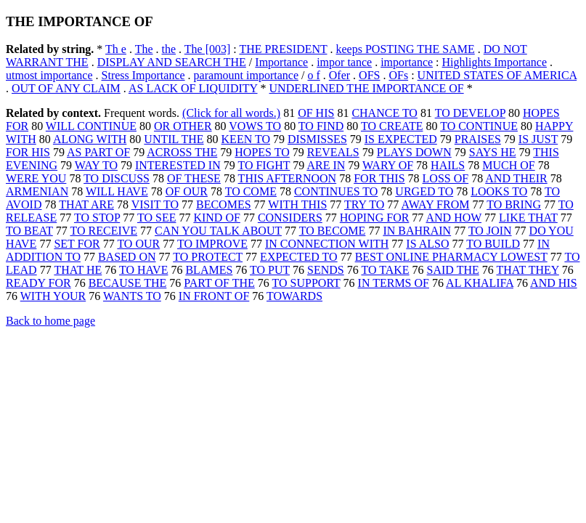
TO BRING (514, 204)
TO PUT (270, 270)
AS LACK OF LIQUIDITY (193, 88)
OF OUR (187, 191)
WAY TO (96, 165)
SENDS (325, 270)
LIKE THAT (528, 217)
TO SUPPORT (306, 283)
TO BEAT (29, 230)
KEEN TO (245, 139)
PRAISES (478, 139)
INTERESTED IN (178, 165)
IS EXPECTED (401, 139)
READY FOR (38, 283)
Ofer (339, 75)
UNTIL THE (173, 139)
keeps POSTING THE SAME (405, 49)
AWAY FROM (435, 204)
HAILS (448, 165)
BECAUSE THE (128, 283)
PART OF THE (219, 283)
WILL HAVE (117, 191)
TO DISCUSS (117, 178)
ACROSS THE (182, 152)
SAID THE (453, 270)
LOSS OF (446, 178)
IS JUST (538, 139)
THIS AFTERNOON (287, 178)
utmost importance (49, 75)
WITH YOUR (53, 296)
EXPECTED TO (299, 257)
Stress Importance (143, 75)
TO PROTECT (208, 257)
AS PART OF (98, 152)
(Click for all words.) (231, 113)
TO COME (251, 191)
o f (313, 75)
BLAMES (208, 270)
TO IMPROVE (212, 244)
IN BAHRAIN (417, 230)
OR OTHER (183, 126)
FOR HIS (28, 152)
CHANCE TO (384, 113)
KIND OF (216, 217)
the (169, 49)
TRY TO (364, 204)
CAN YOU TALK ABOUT (218, 230)
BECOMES (223, 204)
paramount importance (246, 75)
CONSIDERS (290, 217)
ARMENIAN (37, 191)
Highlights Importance (494, 62)
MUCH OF (508, 165)
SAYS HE (492, 152)
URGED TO (424, 191)
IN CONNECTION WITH (326, 244)
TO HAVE (143, 270)
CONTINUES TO (336, 191)
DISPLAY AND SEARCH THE (171, 62)
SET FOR (76, 244)
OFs (398, 75)
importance (407, 62)
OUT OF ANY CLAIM (66, 88)
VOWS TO (255, 126)
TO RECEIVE (103, 230)
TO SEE (156, 217)
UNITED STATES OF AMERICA (497, 75)
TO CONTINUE (479, 126)
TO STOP (97, 217)
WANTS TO (132, 296)
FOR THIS (379, 178)
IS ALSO (427, 244)
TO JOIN (490, 230)
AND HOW (453, 217)
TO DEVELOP (470, 113)
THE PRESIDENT (283, 49)
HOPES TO (262, 152)
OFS (369, 75)
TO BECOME (332, 230)
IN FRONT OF (214, 296)
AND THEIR (516, 178)
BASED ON (127, 257)
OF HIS (316, 113)
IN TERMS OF (393, 283)
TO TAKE (385, 270)
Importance (281, 62)
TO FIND (320, 126)
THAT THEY (527, 270)
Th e (115, 49)
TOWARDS (294, 296)
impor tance (344, 62)
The (144, 49)
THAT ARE (86, 204)
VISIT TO (155, 204)
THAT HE (78, 270)
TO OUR (138, 244)
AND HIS (553, 283)
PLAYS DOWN (414, 152)
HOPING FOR (375, 217)
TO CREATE (392, 126)
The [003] (207, 49)
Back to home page (50, 321)
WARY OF (387, 165)
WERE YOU (36, 178)
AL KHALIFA (479, 283)
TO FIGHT (263, 165)
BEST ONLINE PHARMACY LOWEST (451, 257)
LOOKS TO (499, 191)
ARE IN (325, 165)
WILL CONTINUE (91, 126)
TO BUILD (493, 244)
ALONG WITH (89, 139)
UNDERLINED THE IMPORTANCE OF (366, 88)
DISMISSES (317, 139)
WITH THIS (297, 204)
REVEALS (333, 152)
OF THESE (194, 178)
